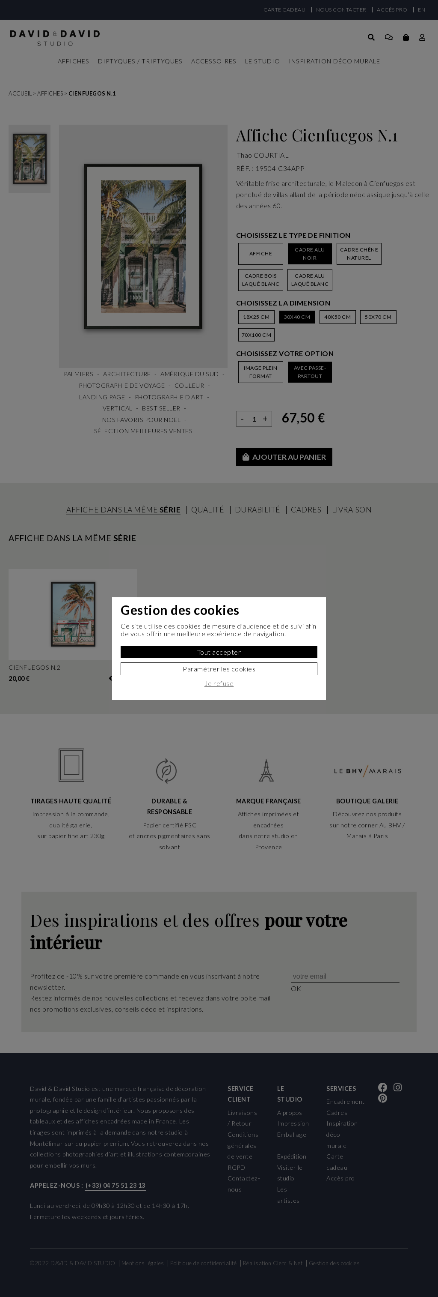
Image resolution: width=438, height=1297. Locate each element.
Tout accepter (219, 652)
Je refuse (219, 683)
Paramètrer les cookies (219, 669)
